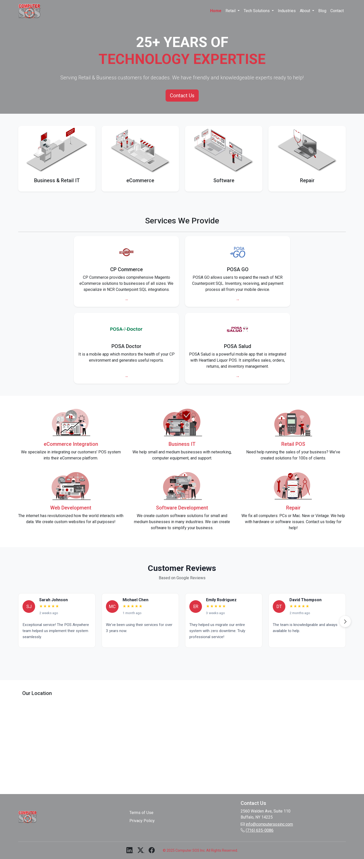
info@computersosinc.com (269, 824)
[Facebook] (152, 851)
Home (215, 10)
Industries (287, 10)
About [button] (305, 10)
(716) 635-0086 (260, 830)
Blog (322, 10)
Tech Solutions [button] (257, 10)
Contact (337, 10)
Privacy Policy (142, 820)
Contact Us (182, 95)
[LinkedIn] (129, 851)
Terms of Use (141, 812)
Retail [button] (231, 10)
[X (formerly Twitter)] (141, 851)
